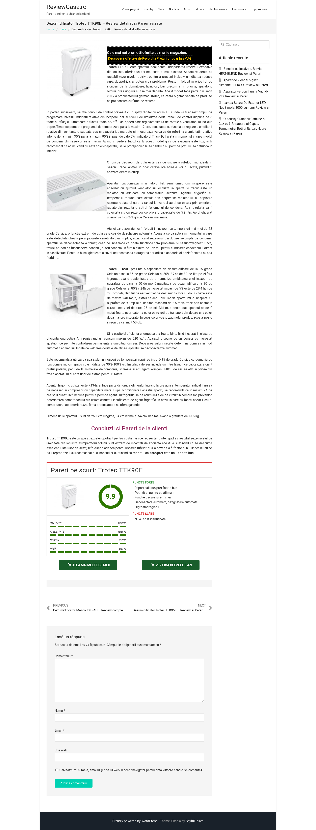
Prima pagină (130, 9)
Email (59, 730)
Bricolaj (148, 9)
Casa (161, 9)
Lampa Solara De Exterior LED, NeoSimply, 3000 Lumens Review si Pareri (244, 107)
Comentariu (64, 656)
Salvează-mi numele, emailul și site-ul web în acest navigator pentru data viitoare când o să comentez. (131, 770)
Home (50, 29)
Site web (61, 750)
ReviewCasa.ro (66, 6)
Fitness (199, 9)
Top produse (259, 9)
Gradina (174, 9)
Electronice (239, 9)
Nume (60, 711)
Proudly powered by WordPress (135, 821)
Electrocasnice (218, 9)
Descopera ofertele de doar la (150, 58)
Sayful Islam (194, 821)
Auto (187, 9)
